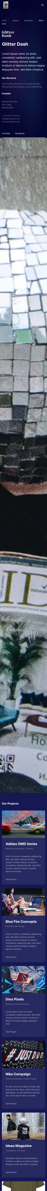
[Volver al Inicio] (6, 5)
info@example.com (11, 118)
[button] (42, 5)
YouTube (6, 133)
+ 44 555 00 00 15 (11, 115)
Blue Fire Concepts (21, 921)
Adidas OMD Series (21, 844)
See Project (11, 879)
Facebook (20, 133)
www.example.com (11, 121)
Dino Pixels (15, 999)
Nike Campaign (18, 1074)
